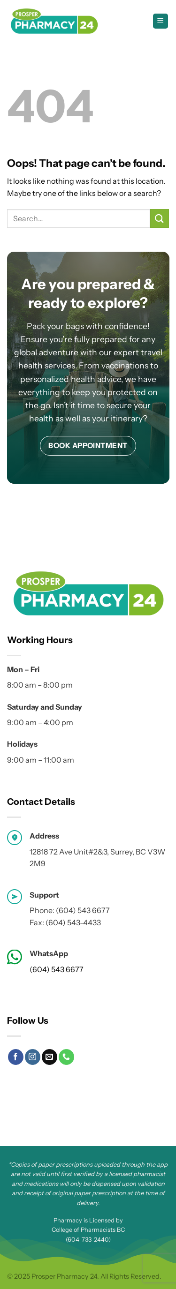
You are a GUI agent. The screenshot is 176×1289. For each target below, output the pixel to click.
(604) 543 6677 (57, 969)
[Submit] (159, 218)
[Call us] (66, 1057)
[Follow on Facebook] (15, 1057)
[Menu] (160, 21)
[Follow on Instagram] (32, 1057)
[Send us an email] (49, 1057)
